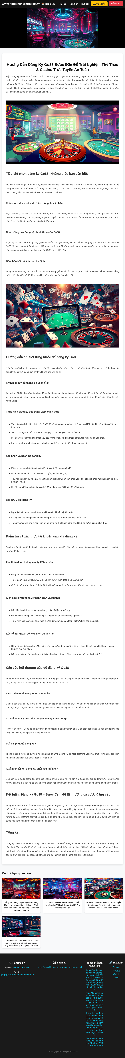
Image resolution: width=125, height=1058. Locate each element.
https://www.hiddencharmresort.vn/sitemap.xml (60, 967)
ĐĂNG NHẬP (99, 4)
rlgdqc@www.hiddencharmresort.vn (17, 974)
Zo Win (116, 967)
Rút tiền (85, 4)
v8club (116, 974)
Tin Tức (62, 4)
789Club (116, 971)
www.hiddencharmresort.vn (21, 3)
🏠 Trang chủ (48, 4)
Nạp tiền (74, 4)
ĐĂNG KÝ (116, 3)
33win (116, 978)
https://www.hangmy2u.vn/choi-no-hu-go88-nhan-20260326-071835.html (94, 1042)
